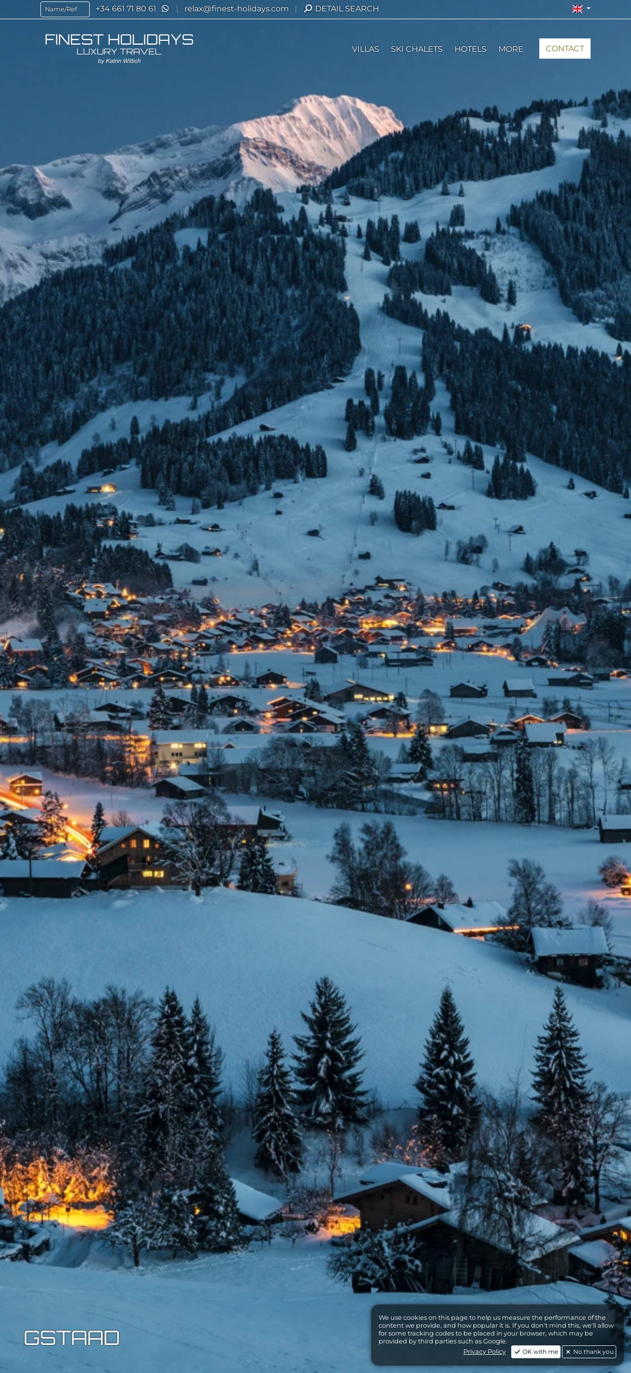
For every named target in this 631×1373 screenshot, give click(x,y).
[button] (581, 9)
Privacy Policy (484, 1351)
